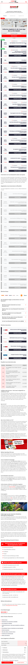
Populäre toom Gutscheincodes (7, 633)
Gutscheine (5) (12, 15)
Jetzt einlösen (14, 35)
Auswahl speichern (20, 662)
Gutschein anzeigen (18, 71)
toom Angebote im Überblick (7, 623)
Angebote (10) (21, 15)
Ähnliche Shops (4, 619)
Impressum (16, 660)
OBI (11, 497)
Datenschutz (11, 660)
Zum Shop (18, 62)
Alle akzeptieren (7, 662)
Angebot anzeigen (17, 46)
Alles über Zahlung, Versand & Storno (8, 631)
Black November (12, 486)
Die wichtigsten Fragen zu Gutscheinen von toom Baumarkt (12, 628)
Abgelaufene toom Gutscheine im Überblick (9, 621)
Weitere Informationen (6, 635)
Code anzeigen (18, 197)
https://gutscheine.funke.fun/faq (11, 605)
